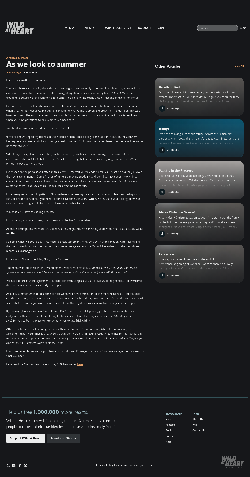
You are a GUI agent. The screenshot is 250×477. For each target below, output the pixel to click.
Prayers (170, 436)
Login (243, 27)
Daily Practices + (117, 28)
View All (239, 66)
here (80, 364)
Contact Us (198, 430)
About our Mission (63, 438)
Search (206, 27)
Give (160, 28)
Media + (70, 28)
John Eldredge (13, 72)
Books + (144, 28)
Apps (168, 441)
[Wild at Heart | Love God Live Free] (17, 27)
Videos (169, 419)
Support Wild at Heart (25, 438)
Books (169, 430)
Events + (90, 28)
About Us (197, 419)
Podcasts (170, 425)
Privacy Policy (103, 467)
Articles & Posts (18, 58)
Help (195, 425)
